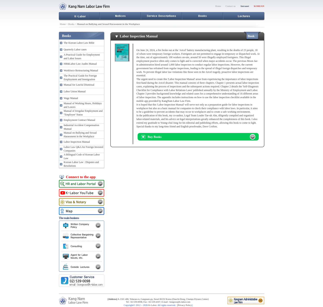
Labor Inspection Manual (77, 141)
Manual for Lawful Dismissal (79, 84)
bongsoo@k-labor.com (179, 302)
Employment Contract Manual (79, 120)
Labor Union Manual (74, 91)
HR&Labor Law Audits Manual (80, 63)
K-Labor (152, 305)
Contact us (230, 6)
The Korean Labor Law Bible (79, 42)
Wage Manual (71, 98)
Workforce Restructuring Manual (81, 70)
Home (218, 6)
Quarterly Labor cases (75, 49)
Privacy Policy (185, 305)
